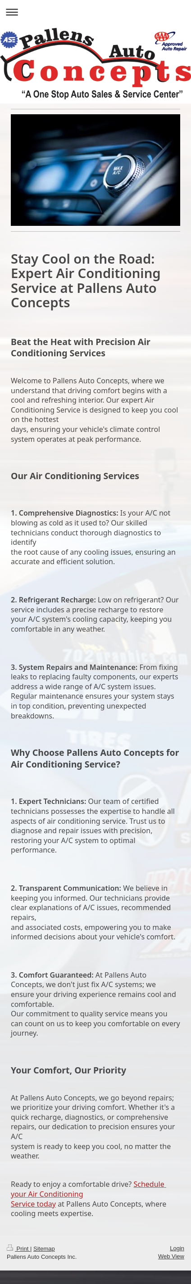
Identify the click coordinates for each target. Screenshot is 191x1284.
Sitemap (44, 1248)
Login (177, 1248)
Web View (171, 1256)
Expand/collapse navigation (95, 12)
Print (18, 1248)
